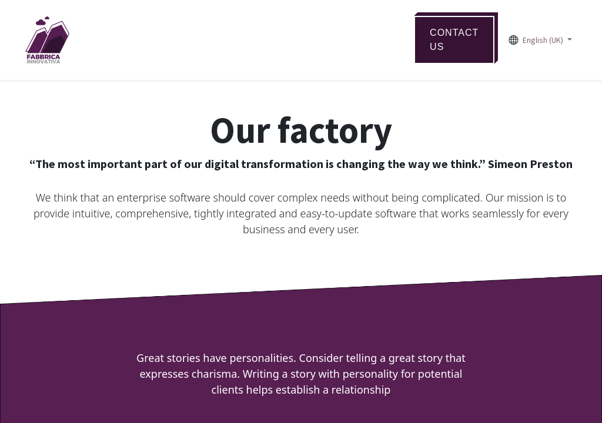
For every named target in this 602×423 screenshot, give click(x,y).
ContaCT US (454, 40)
